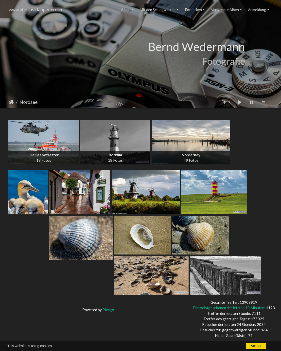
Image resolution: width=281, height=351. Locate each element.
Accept (256, 346)
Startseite (11, 102)
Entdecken (193, 9)
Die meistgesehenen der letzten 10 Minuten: (229, 307)
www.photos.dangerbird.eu (36, 9)
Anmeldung (257, 9)
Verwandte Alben (225, 9)
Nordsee (28, 102)
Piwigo (108, 309)
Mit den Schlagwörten (158, 9)
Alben (125, 9)
